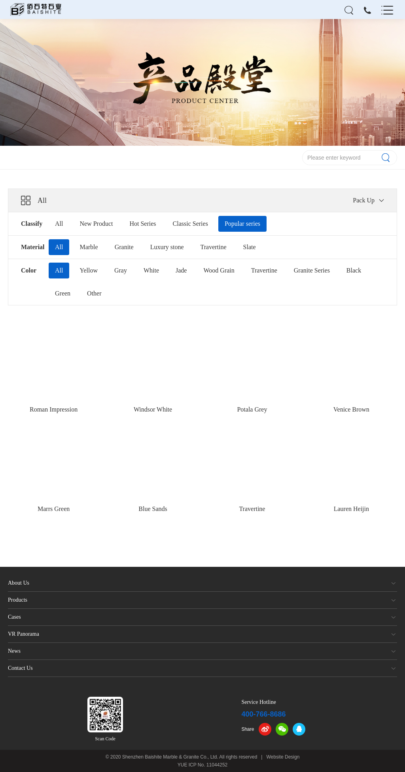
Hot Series (142, 223)
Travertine (214, 247)
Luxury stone (167, 247)
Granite (124, 247)
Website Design (283, 757)
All (59, 223)
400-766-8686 (263, 714)
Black (353, 270)
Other (94, 293)
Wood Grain (218, 270)
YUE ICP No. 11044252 (203, 765)
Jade (181, 270)
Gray (120, 270)
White (151, 270)
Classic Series (190, 223)
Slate (249, 247)
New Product (96, 223)
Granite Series (312, 270)
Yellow (88, 270)
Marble (88, 247)
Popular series (242, 223)
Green (62, 293)
